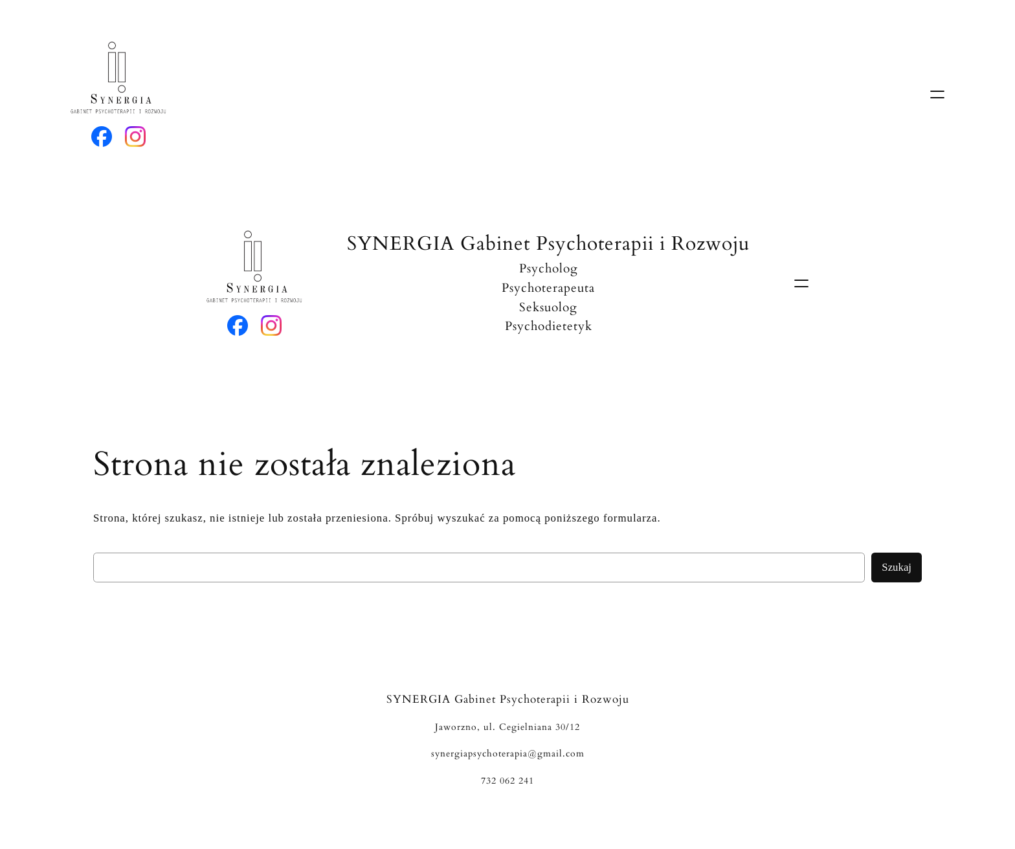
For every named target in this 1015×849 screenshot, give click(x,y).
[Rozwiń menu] (937, 94)
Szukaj (896, 567)
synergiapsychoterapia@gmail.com (508, 753)
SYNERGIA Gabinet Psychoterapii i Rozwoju (548, 244)
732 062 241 (507, 781)
